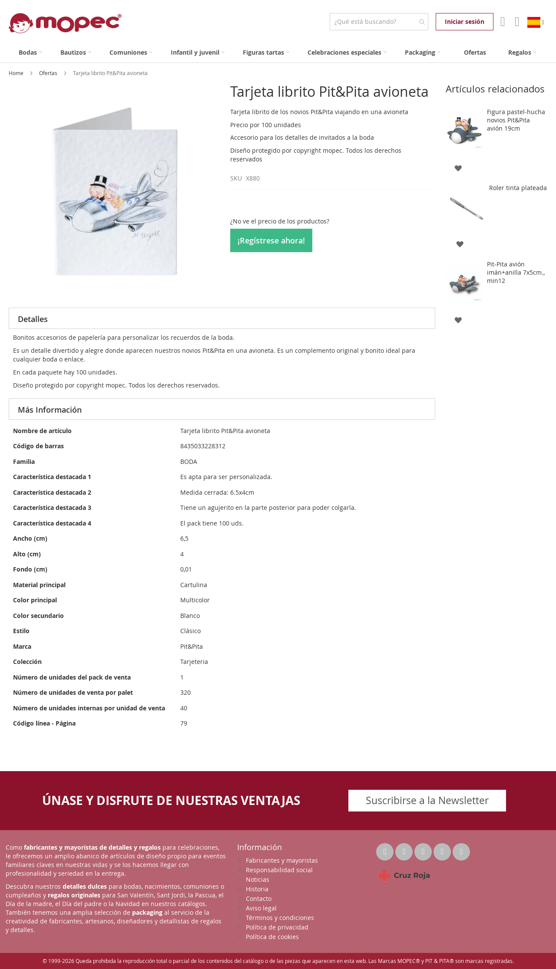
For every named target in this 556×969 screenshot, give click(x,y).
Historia (257, 889)
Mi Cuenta (502, 21)
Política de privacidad (277, 927)
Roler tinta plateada (518, 188)
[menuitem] (30, 52)
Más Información (50, 409)
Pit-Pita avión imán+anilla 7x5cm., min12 (516, 272)
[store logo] (65, 23)
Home (17, 72)
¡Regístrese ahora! (271, 240)
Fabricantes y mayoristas (282, 860)
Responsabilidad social (279, 870)
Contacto (258, 898)
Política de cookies (272, 937)
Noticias (257, 879)
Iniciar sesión (464, 21)
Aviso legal (261, 908)
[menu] (278, 52)
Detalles (33, 319)
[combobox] (379, 21)
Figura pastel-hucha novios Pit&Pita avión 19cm (516, 120)
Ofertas (49, 72)
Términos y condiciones (280, 917)
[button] (457, 167)
